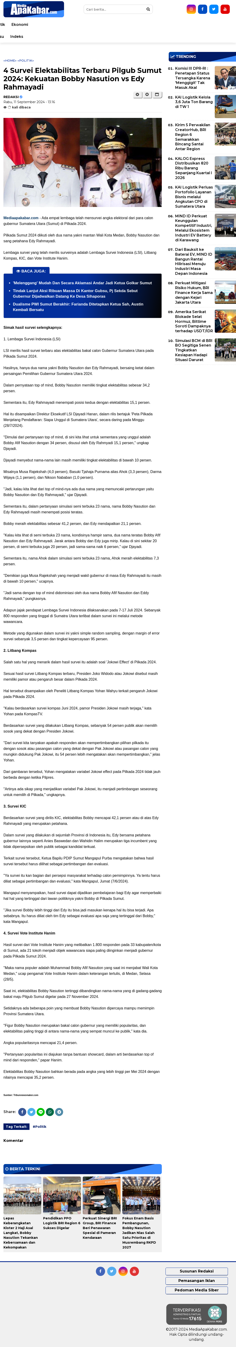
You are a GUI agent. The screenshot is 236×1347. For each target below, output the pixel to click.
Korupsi (35, 36)
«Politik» (26, 60)
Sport (54, 36)
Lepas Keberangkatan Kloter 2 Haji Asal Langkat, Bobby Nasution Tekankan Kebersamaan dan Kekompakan (20, 1232)
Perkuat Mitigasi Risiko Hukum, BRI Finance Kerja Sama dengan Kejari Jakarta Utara (194, 292)
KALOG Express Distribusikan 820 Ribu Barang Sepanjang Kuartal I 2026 (193, 168)
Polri (178, 24)
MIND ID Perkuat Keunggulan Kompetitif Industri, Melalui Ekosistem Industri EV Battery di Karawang (193, 228)
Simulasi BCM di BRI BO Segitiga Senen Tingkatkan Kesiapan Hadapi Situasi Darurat (193, 350)
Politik (195, 24)
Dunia (58, 24)
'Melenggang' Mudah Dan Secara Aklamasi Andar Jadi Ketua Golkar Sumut (82, 283)
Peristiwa (38, 24)
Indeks (212, 36)
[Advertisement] (202, 400)
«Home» (10, 60)
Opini (115, 36)
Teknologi (76, 36)
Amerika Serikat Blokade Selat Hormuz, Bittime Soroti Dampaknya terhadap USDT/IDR (194, 321)
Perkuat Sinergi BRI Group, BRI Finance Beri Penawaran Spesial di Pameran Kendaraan (100, 1228)
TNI (164, 24)
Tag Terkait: (16, 1127)
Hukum (147, 24)
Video (131, 36)
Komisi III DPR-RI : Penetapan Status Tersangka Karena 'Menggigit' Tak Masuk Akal (192, 78)
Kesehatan (124, 24)
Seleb (97, 36)
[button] (157, 94)
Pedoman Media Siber (197, 1290)
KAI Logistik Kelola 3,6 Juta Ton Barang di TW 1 (194, 102)
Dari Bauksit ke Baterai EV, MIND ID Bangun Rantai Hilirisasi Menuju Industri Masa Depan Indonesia (193, 261)
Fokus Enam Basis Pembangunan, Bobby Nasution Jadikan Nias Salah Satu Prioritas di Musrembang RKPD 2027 (139, 1232)
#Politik (39, 1127)
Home (17, 24)
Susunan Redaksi (197, 1271)
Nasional (79, 24)
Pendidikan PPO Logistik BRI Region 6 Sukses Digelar (61, 1223)
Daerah (100, 24)
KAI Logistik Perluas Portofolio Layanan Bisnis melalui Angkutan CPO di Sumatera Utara (194, 197)
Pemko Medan (157, 36)
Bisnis (16, 36)
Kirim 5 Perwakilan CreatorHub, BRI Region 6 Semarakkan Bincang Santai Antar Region (192, 137)
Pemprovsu (189, 36)
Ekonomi (215, 24)
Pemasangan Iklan (196, 1280)
